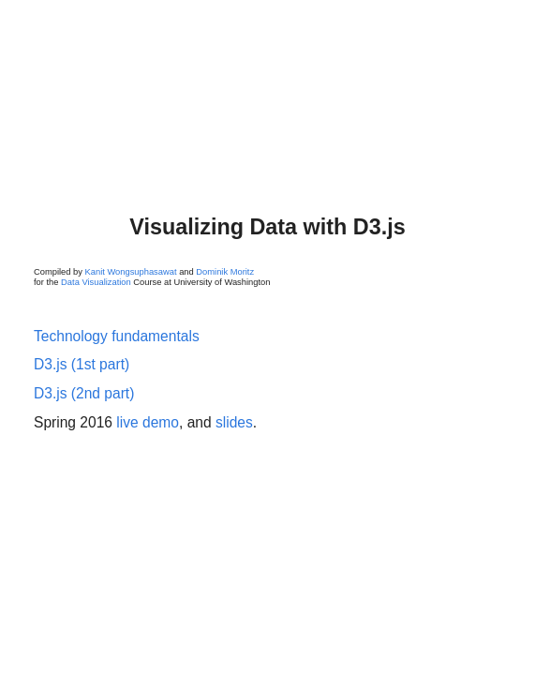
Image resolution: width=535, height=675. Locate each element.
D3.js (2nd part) (84, 393)
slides (234, 422)
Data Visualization (96, 282)
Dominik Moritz (225, 272)
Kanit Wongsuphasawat (131, 272)
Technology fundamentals (117, 336)
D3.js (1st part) (81, 364)
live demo (147, 422)
